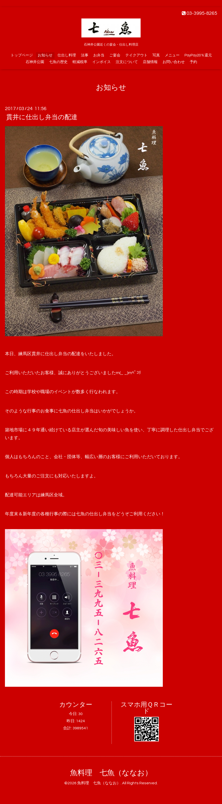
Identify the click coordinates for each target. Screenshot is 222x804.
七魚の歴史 (58, 62)
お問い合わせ (174, 62)
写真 (156, 55)
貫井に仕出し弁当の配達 (41, 117)
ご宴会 (114, 55)
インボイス (101, 62)
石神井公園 (35, 62)
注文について (127, 62)
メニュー (172, 55)
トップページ (22, 55)
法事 (84, 55)
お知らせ (45, 55)
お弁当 (98, 55)
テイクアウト (136, 55)
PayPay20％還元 (198, 55)
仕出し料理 (66, 55)
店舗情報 (150, 62)
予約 (193, 62)
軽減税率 (80, 62)
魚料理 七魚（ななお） (111, 773)
